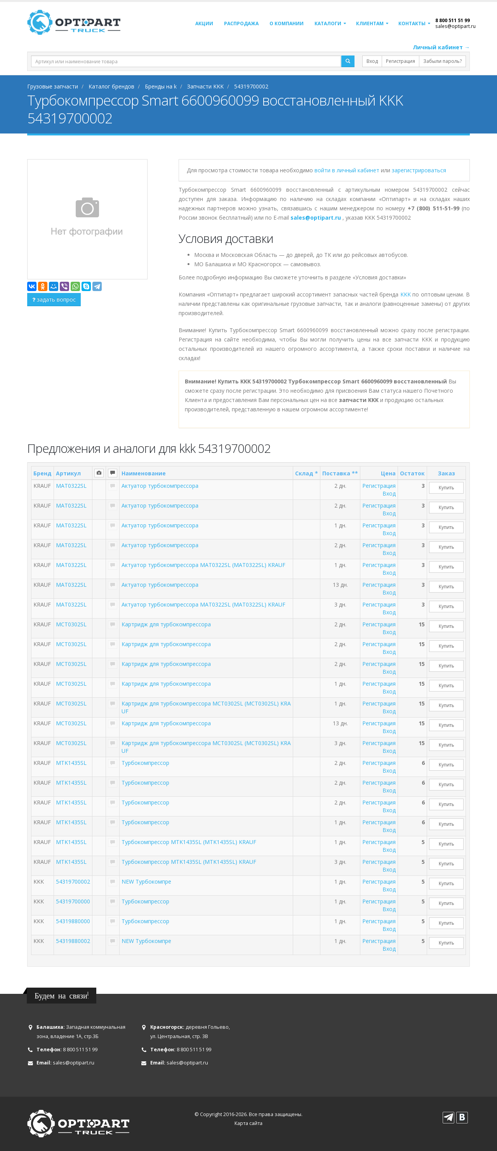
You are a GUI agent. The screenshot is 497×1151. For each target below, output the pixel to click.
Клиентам (370, 23)
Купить (446, 487)
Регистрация (400, 61)
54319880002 (73, 941)
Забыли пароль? (442, 61)
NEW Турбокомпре (146, 881)
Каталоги (328, 23)
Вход (372, 61)
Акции (204, 23)
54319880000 (73, 921)
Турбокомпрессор (145, 762)
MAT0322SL (71, 485)
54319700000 (73, 901)
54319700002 (73, 881)
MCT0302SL (71, 624)
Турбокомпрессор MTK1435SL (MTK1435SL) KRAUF (189, 842)
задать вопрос (54, 299)
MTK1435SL (71, 762)
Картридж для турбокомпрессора (166, 624)
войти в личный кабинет (348, 170)
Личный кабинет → (441, 47)
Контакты (412, 23)
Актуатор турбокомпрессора (160, 485)
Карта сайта (248, 1123)
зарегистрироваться (419, 170)
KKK (405, 294)
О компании (286, 23)
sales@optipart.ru (455, 26)
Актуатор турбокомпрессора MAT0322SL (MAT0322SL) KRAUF (203, 565)
